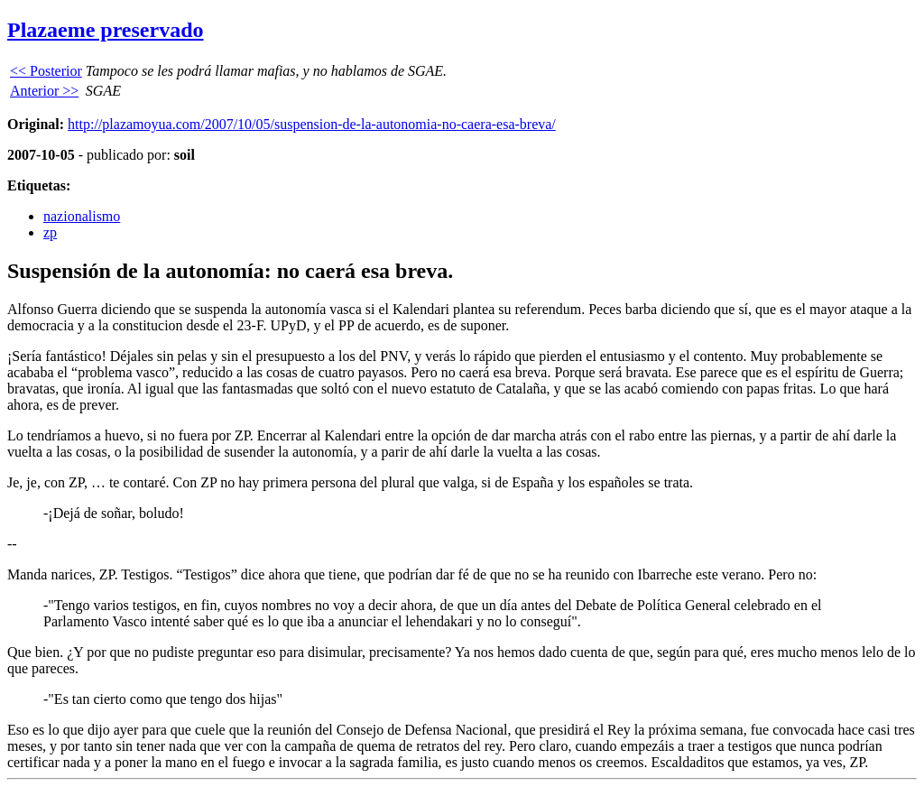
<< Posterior (46, 71)
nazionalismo (81, 216)
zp (50, 232)
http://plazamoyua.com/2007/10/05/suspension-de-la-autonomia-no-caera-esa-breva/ (312, 124)
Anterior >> (44, 90)
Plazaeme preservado (105, 30)
